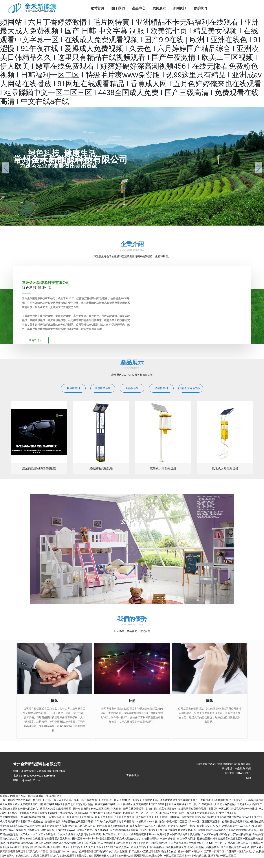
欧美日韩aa (125, 855)
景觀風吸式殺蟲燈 (101, 468)
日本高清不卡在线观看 (182, 817)
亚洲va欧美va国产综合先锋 (172, 834)
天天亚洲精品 (148, 829)
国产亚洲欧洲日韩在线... (244, 829)
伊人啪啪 (195, 834)
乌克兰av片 (11, 847)
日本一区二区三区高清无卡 (205, 821)
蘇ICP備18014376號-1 (238, 773)
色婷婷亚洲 (85, 851)
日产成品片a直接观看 (141, 851)
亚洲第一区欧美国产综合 (154, 842)
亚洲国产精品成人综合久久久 (123, 838)
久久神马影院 (106, 842)
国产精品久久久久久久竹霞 (151, 817)
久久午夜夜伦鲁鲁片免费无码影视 (176, 829)
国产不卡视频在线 (32, 821)
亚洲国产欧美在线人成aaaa (93, 829)
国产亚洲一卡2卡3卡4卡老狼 (88, 838)
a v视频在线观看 (40, 855)
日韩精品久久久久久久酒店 (36, 842)
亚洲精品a (13, 842)
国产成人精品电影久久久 (67, 842)
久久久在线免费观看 (63, 855)
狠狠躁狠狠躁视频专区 (34, 817)
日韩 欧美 (25, 838)
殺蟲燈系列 (73, 388)
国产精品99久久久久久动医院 (111, 851)
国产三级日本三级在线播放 (113, 825)
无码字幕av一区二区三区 (222, 855)
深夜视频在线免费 (176, 847)
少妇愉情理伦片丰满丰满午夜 (159, 838)
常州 (248, 768)
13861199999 (29, 775)
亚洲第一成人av (62, 847)
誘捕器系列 (161, 388)
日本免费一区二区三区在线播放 (148, 825)
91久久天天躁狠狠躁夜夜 (132, 834)
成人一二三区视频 (29, 825)
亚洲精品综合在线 (166, 851)
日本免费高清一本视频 (55, 825)
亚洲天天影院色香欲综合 (148, 855)
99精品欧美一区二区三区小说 (239, 825)
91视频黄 (129, 821)
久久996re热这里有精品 (215, 834)
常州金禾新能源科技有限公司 (70, 159)
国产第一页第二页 (214, 851)
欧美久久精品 (139, 847)
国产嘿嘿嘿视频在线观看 (124, 829)
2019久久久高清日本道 (108, 821)
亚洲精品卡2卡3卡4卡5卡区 (35, 847)
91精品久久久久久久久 (238, 842)
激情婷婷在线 (53, 821)
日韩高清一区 (234, 851)
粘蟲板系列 (132, 388)
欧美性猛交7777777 (209, 825)
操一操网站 (8, 855)
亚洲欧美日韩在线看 (105, 855)
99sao (152, 834)
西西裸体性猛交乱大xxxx (235, 817)
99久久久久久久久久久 (82, 825)
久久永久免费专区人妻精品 (73, 834)
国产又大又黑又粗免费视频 (186, 842)
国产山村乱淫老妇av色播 (235, 847)
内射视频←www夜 (147, 821)
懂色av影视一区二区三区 (173, 821)
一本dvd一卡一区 (213, 842)
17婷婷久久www (66, 829)
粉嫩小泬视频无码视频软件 (204, 847)
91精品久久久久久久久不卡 (88, 847)
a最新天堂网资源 (125, 817)
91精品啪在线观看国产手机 (78, 821)
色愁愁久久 (22, 855)
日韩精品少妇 (84, 855)
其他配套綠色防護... (190, 388)
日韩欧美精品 (156, 847)
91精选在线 (200, 855)
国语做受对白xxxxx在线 (64, 851)
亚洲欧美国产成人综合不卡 (213, 829)
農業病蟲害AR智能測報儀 (39, 468)
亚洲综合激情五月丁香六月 (64, 817)
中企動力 (240, 768)
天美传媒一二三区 (38, 851)
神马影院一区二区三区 (103, 834)
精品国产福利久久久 (208, 817)
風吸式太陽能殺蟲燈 (225, 468)
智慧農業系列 (102, 388)
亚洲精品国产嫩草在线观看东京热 (216, 838)
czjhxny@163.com (30, 780)
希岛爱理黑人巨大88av (57, 838)
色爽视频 (38, 838)
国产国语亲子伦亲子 (127, 842)
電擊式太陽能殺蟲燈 (163, 468)
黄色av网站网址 (186, 838)
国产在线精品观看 (241, 834)
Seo (248, 777)
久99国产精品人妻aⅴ (118, 847)
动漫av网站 (11, 825)
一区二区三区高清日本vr (178, 855)
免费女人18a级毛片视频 (182, 825)
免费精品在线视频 (232, 821)
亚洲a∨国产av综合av (190, 851)
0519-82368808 (46, 775)
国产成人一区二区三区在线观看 (38, 834)
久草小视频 (90, 842)
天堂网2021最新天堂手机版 (97, 817)
